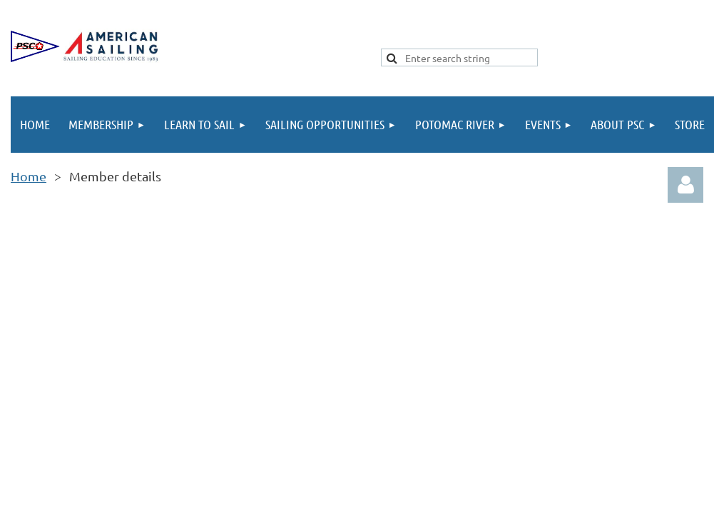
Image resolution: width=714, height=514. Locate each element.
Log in (685, 185)
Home (28, 175)
